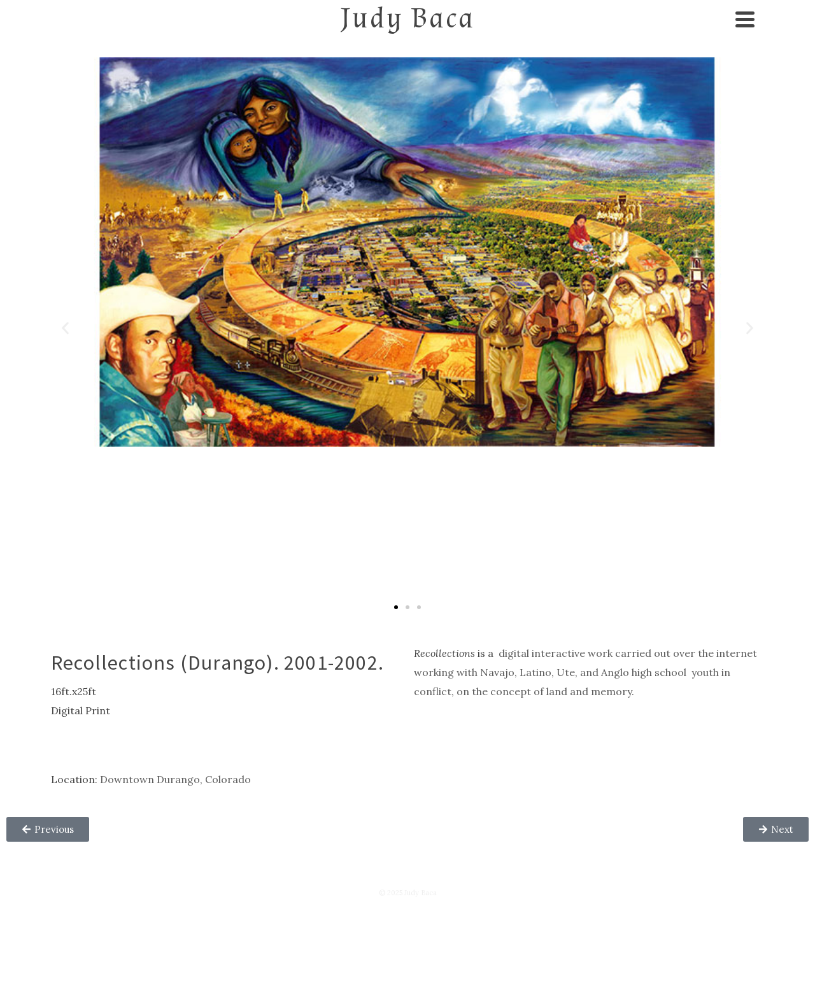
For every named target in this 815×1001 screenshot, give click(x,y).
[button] (65, 328)
